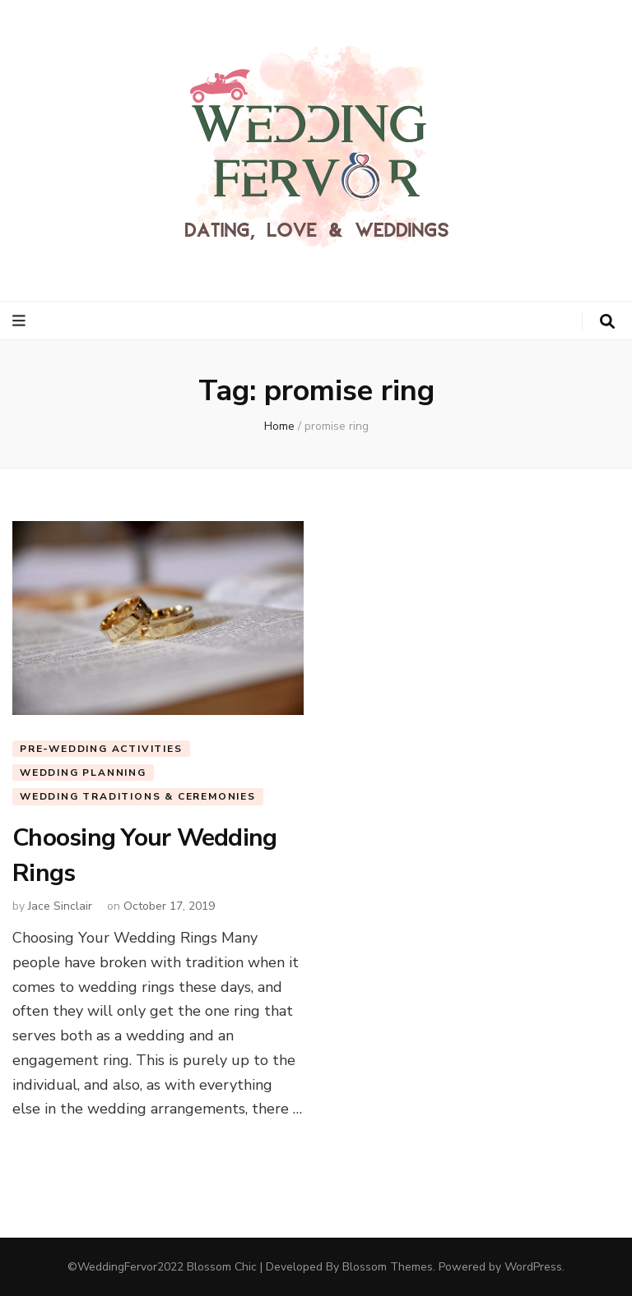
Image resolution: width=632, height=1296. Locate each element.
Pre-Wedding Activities (101, 748)
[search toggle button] (607, 322)
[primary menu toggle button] (21, 321)
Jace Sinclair (60, 906)
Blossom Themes (387, 1267)
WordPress (533, 1267)
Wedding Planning (83, 772)
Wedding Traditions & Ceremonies (138, 796)
